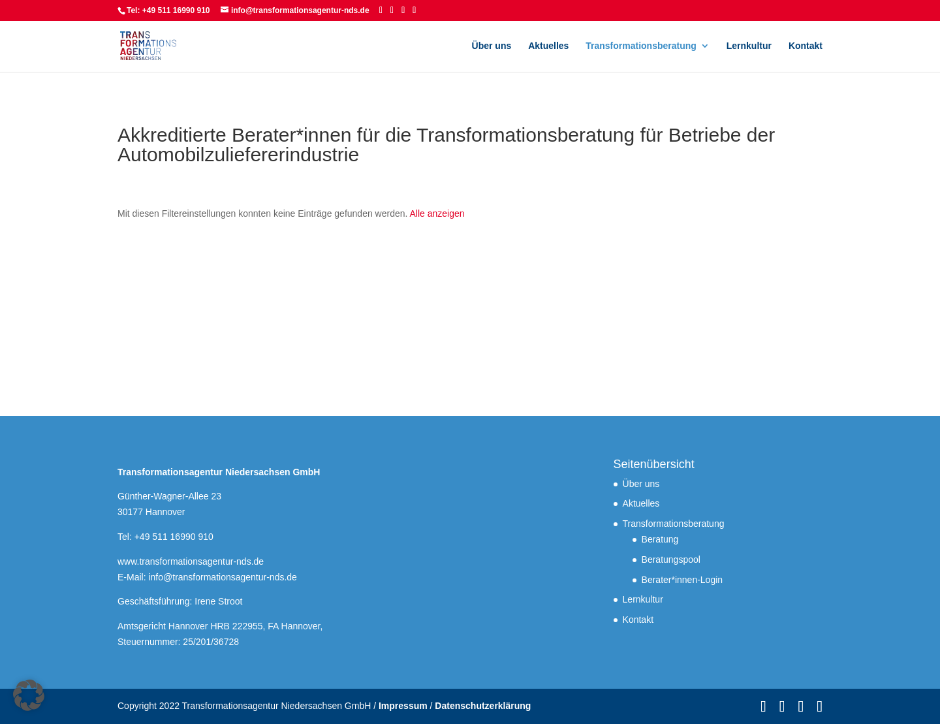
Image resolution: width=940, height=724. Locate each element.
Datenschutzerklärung (483, 705)
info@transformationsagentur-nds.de (222, 577)
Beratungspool (671, 559)
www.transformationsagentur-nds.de (191, 561)
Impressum (403, 705)
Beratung (660, 539)
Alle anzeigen (437, 213)
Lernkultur (749, 46)
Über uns (492, 46)
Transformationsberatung (641, 46)
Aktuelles (548, 46)
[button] (28, 695)
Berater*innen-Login (682, 579)
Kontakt (805, 46)
